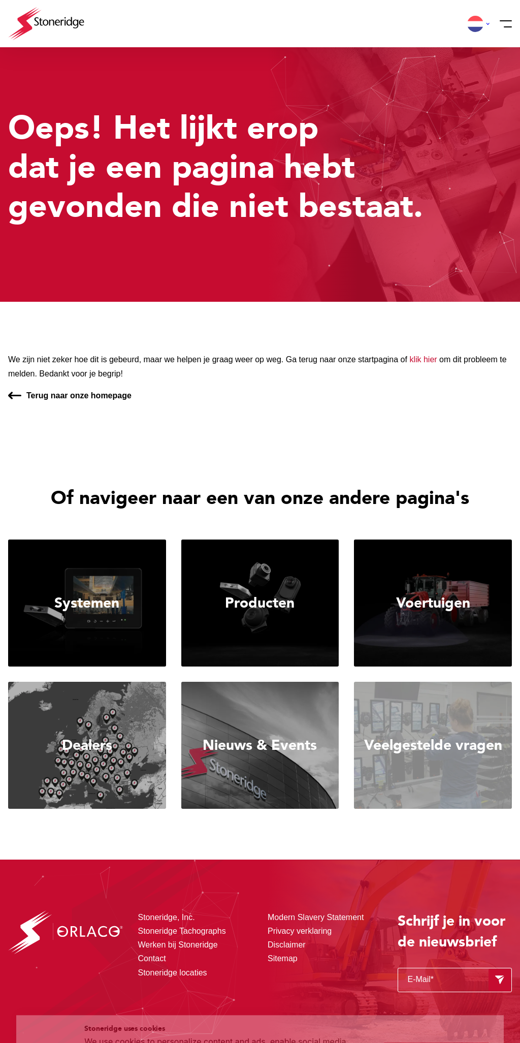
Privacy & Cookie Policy (290, 1002)
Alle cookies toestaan (436, 963)
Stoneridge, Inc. (166, 917)
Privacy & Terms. (153, 1014)
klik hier (423, 359)
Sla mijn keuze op (436, 985)
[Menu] (503, 24)
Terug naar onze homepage (79, 395)
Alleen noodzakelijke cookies (436, 1006)
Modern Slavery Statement (316, 917)
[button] (475, 24)
